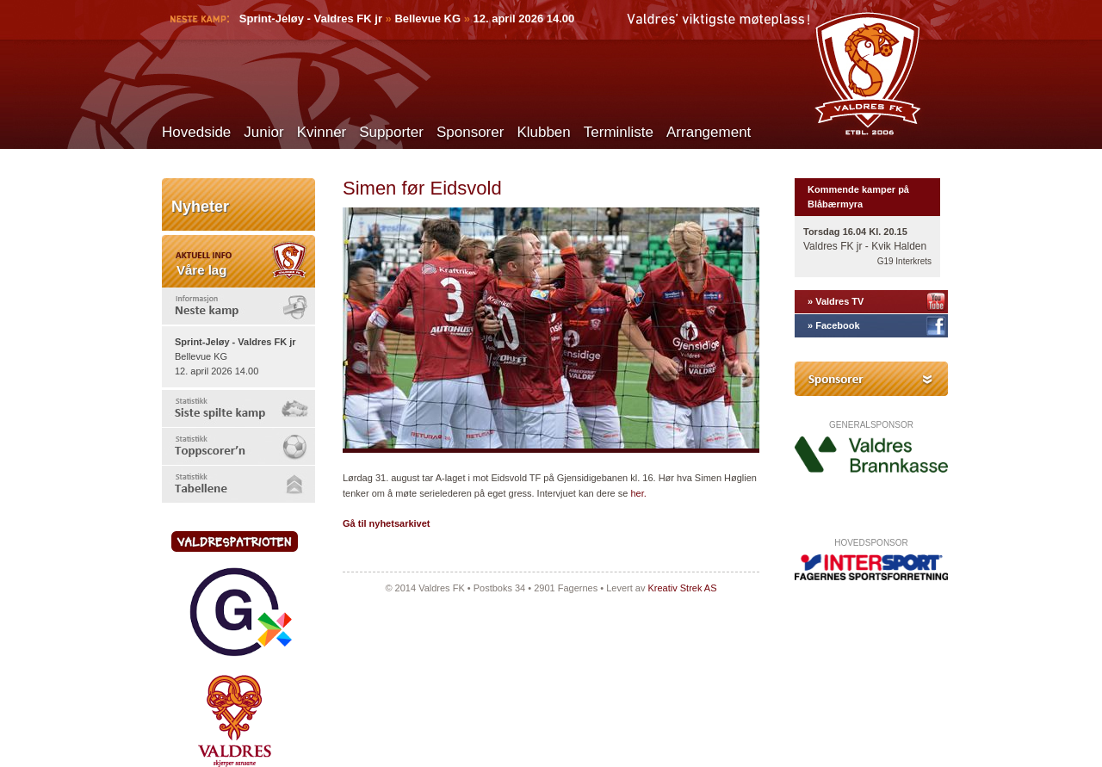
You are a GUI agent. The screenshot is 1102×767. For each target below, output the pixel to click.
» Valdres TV (836, 301)
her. (638, 493)
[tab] (238, 306)
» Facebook (834, 325)
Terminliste (618, 132)
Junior (263, 132)
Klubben (543, 132)
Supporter (391, 132)
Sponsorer (470, 132)
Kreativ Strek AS (681, 588)
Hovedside (196, 132)
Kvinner (322, 132)
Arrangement (708, 132)
